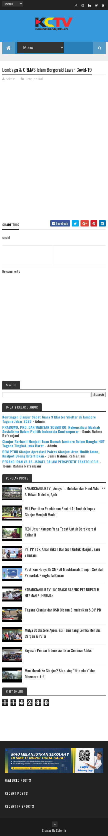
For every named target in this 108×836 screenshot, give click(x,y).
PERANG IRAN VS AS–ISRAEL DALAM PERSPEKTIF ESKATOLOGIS (50, 461)
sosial (38, 78)
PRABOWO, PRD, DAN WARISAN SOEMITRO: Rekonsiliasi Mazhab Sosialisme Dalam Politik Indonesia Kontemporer (51, 429)
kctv (29, 78)
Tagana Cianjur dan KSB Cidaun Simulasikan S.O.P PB (63, 609)
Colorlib (61, 830)
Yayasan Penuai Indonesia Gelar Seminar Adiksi (58, 650)
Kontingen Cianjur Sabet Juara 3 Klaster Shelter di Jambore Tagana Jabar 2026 (49, 419)
